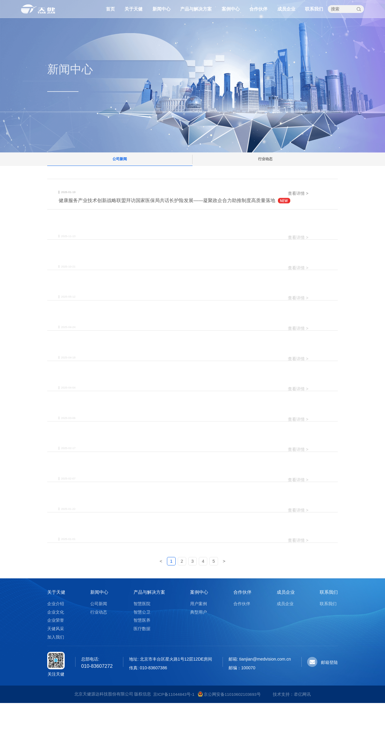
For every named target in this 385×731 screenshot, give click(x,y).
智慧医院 (142, 631)
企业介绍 (55, 631)
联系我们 (314, 8)
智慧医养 (142, 648)
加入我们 (55, 664)
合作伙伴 (258, 8)
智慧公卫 (142, 640)
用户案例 (198, 631)
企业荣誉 (55, 648)
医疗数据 (142, 656)
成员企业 (286, 8)
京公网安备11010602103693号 (229, 722)
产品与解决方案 (196, 8)
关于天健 (134, 8)
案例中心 (231, 8)
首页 (110, 8)
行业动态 (265, 163)
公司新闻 (119, 163)
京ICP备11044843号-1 (174, 722)
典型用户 (198, 640)
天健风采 (55, 656)
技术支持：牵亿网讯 (292, 722)
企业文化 (55, 640)
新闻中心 (161, 8)
